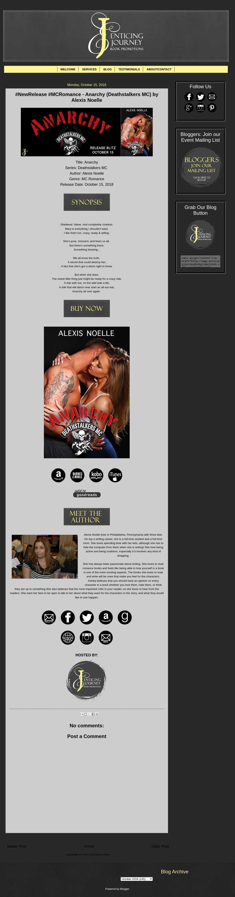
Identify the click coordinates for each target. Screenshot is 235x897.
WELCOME (67, 69)
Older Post (160, 846)
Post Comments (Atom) (96, 854)
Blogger (124, 888)
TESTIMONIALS (129, 69)
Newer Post (16, 846)
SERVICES (89, 69)
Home (89, 846)
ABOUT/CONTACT (159, 69)
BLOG (107, 69)
